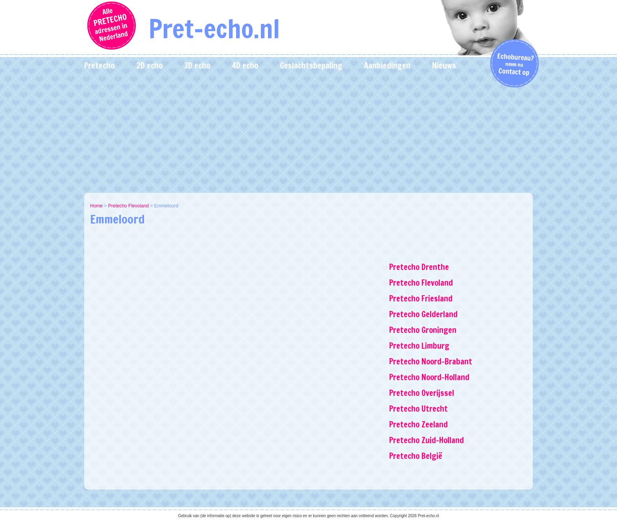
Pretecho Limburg (419, 345)
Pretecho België (415, 456)
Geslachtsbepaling (311, 65)
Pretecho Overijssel (421, 393)
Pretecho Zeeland (418, 424)
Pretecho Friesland (421, 298)
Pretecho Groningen (422, 330)
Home (96, 206)
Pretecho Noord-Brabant (430, 361)
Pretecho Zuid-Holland (426, 440)
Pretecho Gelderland (423, 314)
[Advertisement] (308, 134)
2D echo (149, 65)
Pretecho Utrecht (418, 408)
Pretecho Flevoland (128, 206)
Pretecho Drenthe (419, 267)
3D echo (197, 65)
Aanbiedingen (387, 65)
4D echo (245, 65)
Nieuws (444, 65)
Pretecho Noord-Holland (429, 377)
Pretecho (99, 65)
